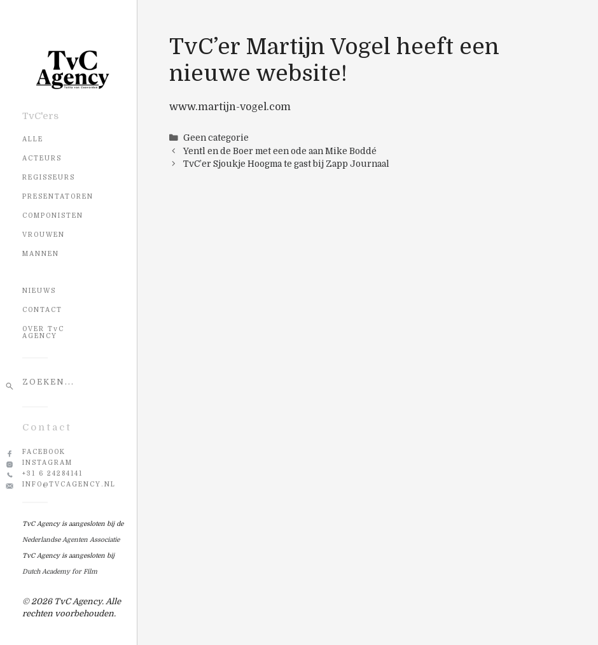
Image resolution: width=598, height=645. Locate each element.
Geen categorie (216, 138)
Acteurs (42, 158)
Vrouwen (43, 234)
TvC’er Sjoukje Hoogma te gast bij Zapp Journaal (286, 164)
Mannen (40, 253)
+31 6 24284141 (52, 473)
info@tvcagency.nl (69, 484)
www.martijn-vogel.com (230, 107)
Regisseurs (48, 177)
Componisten (52, 215)
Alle (32, 139)
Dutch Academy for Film (59, 571)
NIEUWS (39, 290)
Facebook (44, 451)
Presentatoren (58, 196)
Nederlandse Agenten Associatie (71, 539)
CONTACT (42, 309)
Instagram (47, 462)
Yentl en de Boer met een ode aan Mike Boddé (280, 151)
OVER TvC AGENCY (43, 332)
